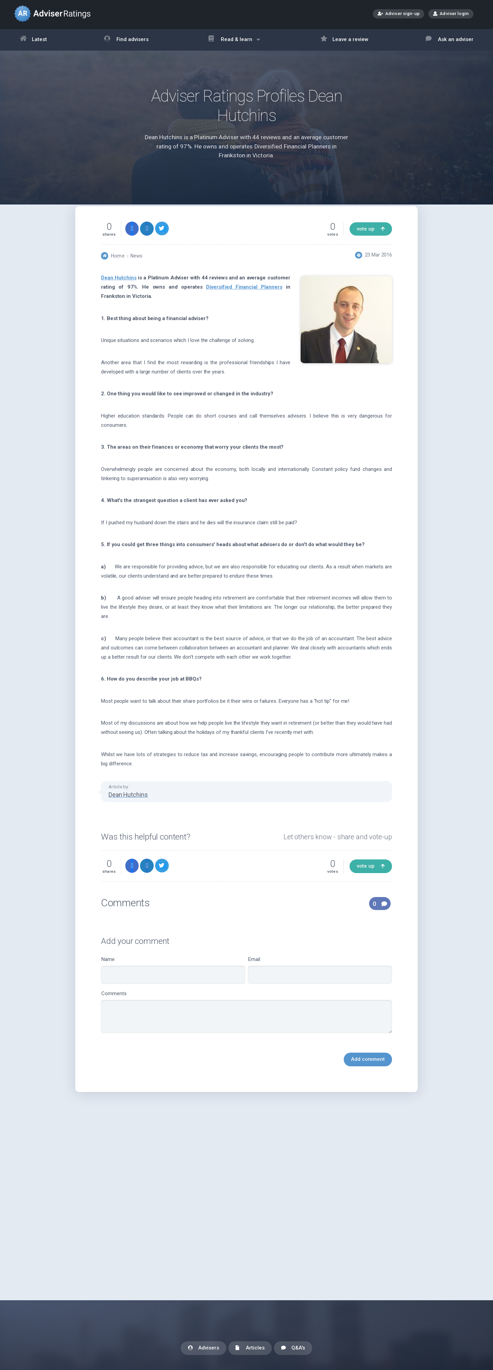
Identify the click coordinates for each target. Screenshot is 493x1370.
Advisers (203, 1348)
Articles (250, 1348)
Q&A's (293, 1348)
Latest (33, 40)
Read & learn (234, 43)
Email (320, 985)
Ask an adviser (449, 40)
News (136, 270)
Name (173, 985)
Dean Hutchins (119, 293)
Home (117, 270)
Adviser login (451, 13)
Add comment (368, 1074)
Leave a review (344, 40)
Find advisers (126, 40)
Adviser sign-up (399, 14)
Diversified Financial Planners (244, 302)
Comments (246, 1027)
